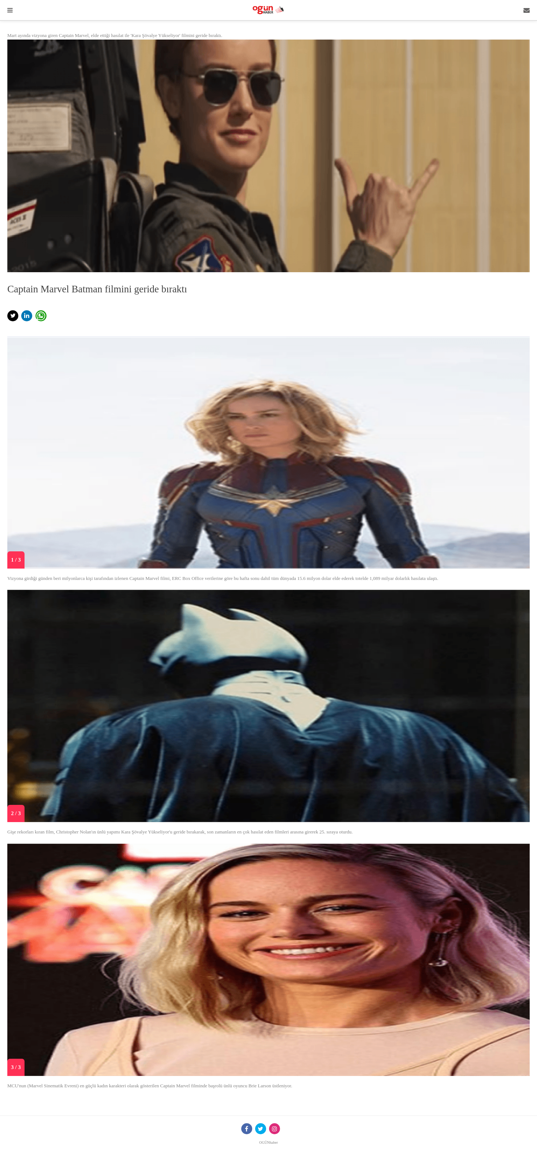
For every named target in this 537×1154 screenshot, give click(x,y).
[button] (12, 315)
